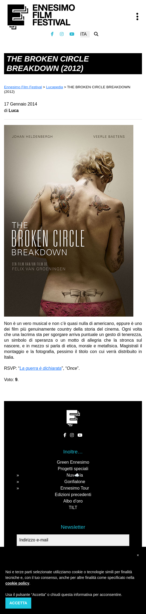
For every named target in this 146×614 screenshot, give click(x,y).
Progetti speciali (73, 468)
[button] (138, 555)
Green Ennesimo (73, 462)
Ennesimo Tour (74, 488)
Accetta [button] (18, 603)
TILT (73, 507)
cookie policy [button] (17, 583)
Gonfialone (74, 481)
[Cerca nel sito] (96, 34)
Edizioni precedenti (73, 494)
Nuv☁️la (75, 475)
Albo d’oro (73, 501)
